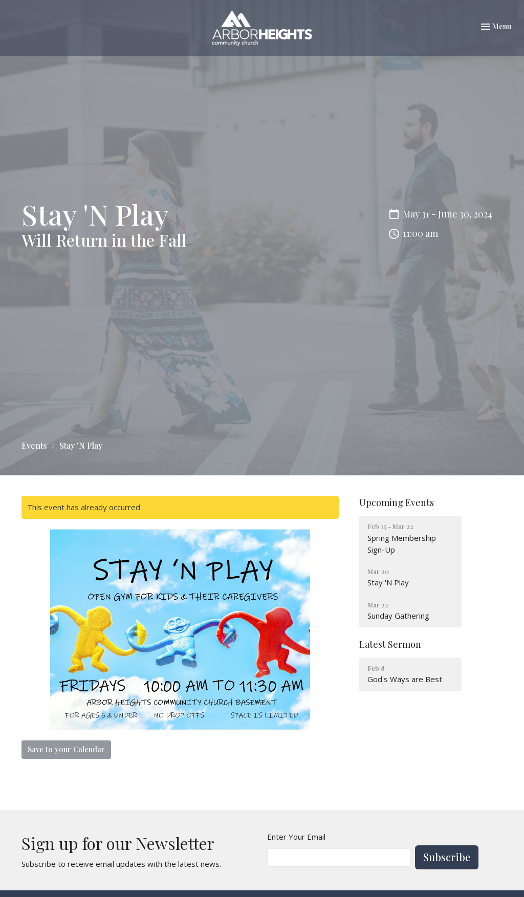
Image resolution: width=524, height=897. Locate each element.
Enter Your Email (296, 837)
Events (34, 445)
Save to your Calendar (66, 749)
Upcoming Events (396, 502)
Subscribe (446, 857)
